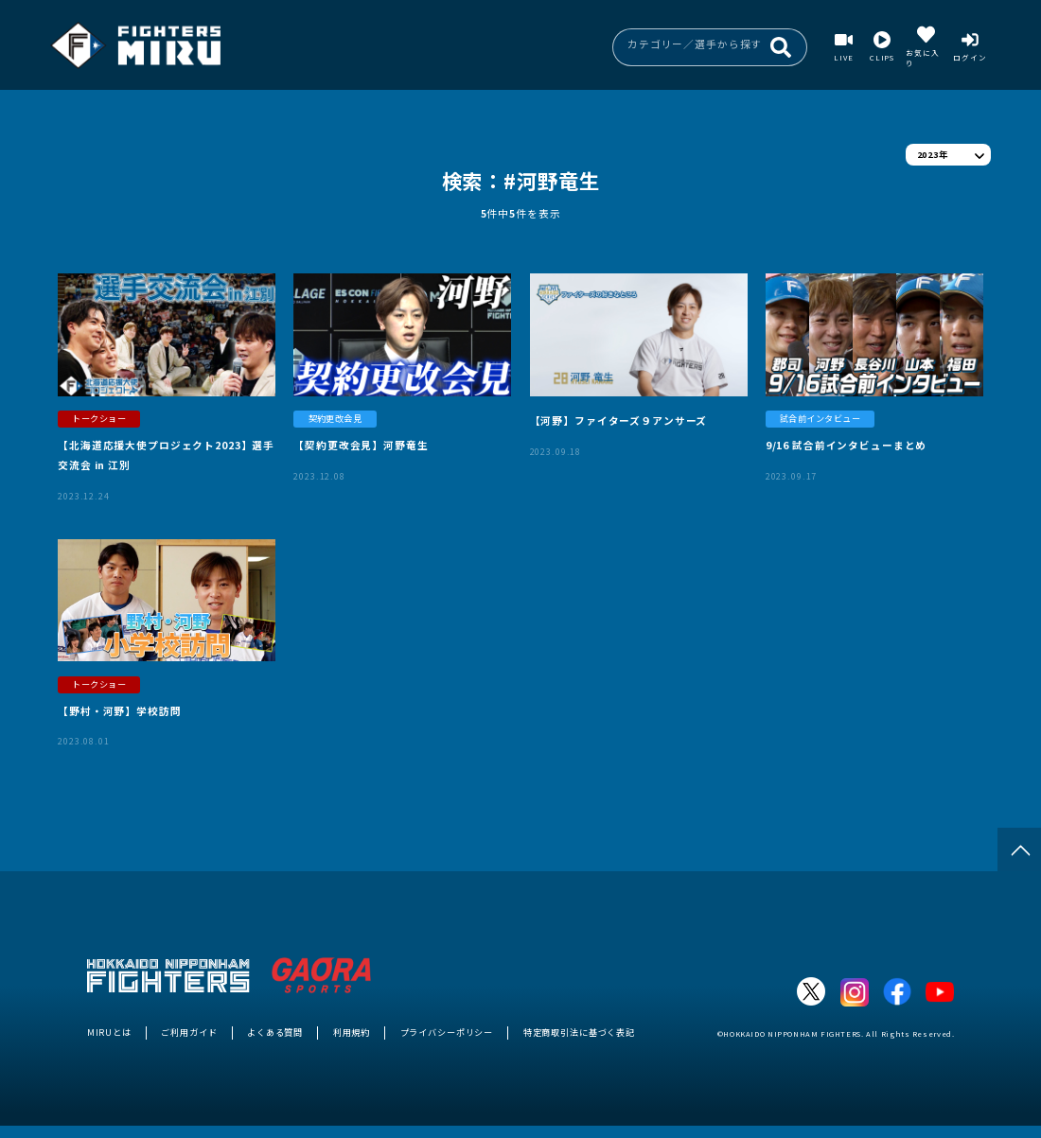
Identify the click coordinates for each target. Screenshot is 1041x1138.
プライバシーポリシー (447, 1032)
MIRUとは (109, 1032)
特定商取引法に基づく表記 (579, 1032)
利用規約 (351, 1032)
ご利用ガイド (189, 1032)
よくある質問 (275, 1032)
